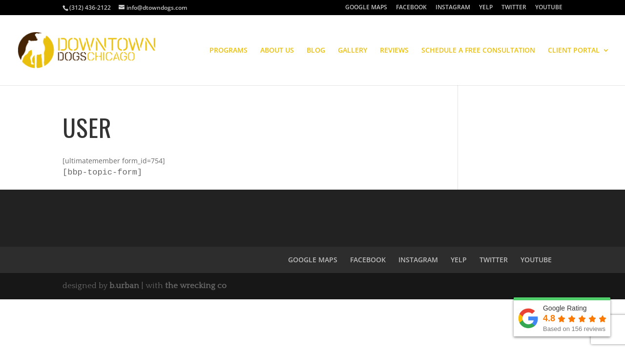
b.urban (124, 286)
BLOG (316, 51)
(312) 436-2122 (90, 7)
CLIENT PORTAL (574, 51)
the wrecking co (196, 286)
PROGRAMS (228, 51)
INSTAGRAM (453, 7)
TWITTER (513, 7)
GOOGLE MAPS (366, 7)
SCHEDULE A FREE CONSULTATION (478, 51)
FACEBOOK (411, 7)
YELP (486, 7)
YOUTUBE (548, 7)
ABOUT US (277, 51)
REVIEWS (394, 51)
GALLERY (352, 51)
